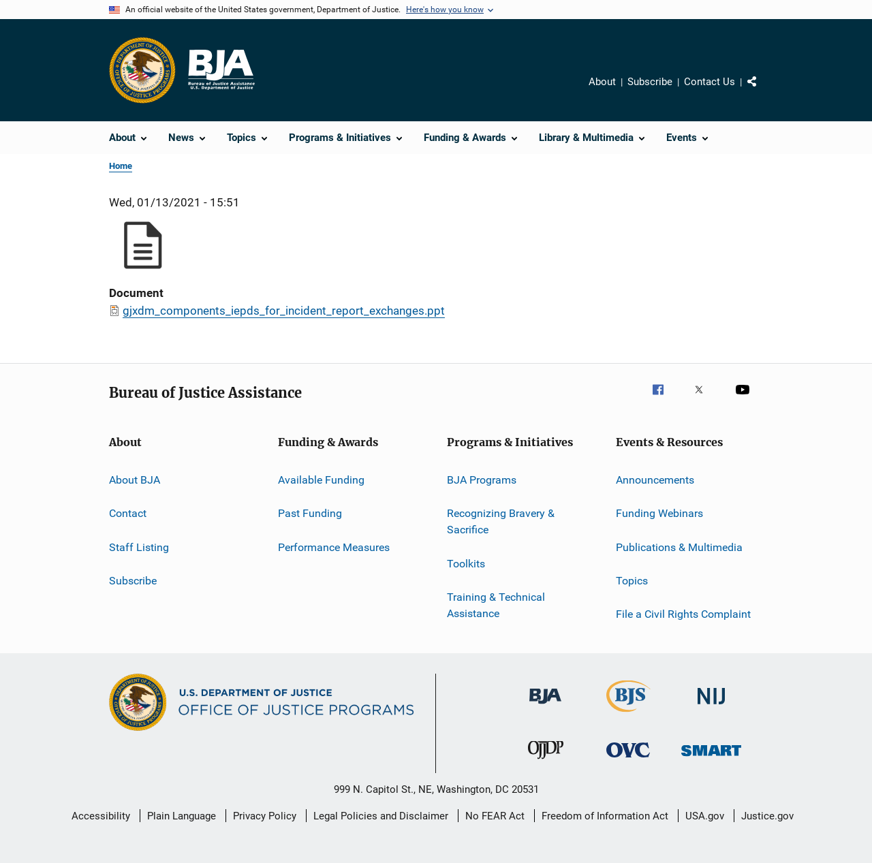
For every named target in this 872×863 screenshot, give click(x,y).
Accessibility (101, 816)
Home (120, 166)
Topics (632, 580)
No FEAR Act (495, 816)
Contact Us (709, 82)
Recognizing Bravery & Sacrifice (501, 521)
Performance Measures (334, 547)
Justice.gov (767, 816)
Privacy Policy (264, 816)
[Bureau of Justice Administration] (545, 706)
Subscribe (649, 82)
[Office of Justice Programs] (142, 70)
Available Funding (321, 479)
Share (763, 91)
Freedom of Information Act (605, 816)
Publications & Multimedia (679, 547)
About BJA (134, 479)
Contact (127, 513)
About (602, 82)
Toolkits (466, 562)
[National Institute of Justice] (711, 706)
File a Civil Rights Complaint (683, 614)
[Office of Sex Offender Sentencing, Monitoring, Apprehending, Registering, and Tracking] (711, 758)
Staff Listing (139, 547)
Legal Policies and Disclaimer (380, 816)
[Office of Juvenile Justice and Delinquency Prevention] (545, 761)
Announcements (655, 479)
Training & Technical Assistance (496, 605)
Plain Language (181, 816)
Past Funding (310, 513)
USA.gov (704, 816)
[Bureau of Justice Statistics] (628, 714)
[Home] (221, 70)
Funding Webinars (659, 513)
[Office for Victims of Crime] (628, 760)
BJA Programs (481, 479)
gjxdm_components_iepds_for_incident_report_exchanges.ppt (284, 310)
